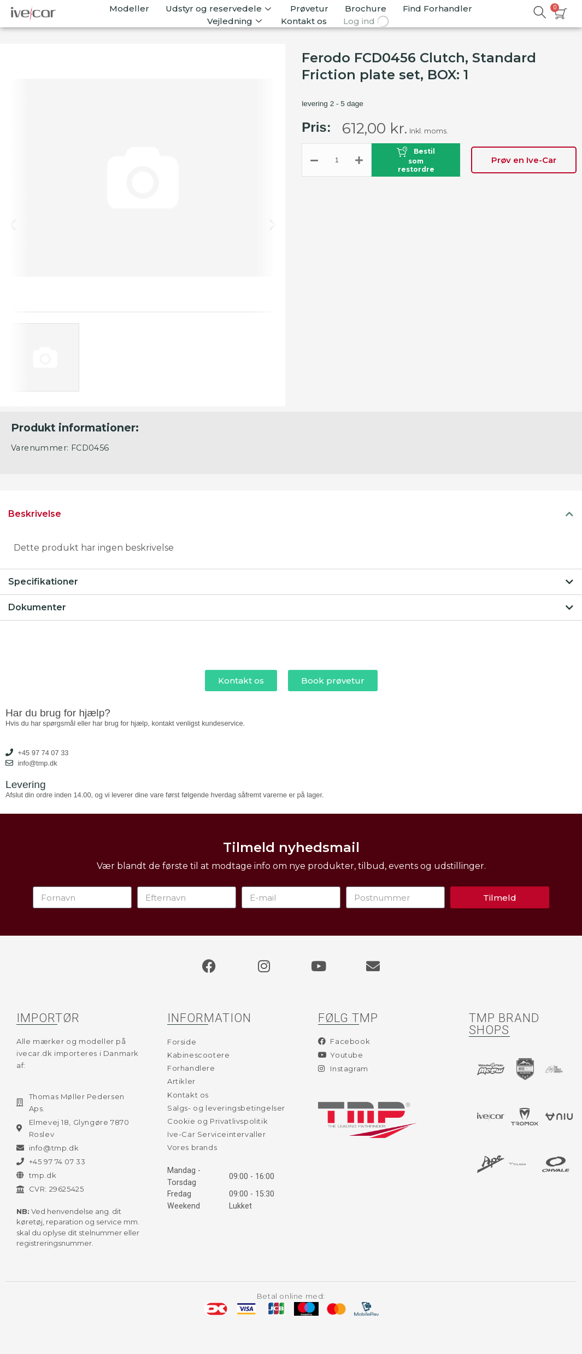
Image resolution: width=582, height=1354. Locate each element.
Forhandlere (191, 1068)
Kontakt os (304, 21)
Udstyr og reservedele (220, 8)
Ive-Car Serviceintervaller (216, 1134)
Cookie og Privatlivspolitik (217, 1121)
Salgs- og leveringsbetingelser (226, 1108)
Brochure (365, 8)
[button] (21, 225)
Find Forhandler (437, 8)
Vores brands (192, 1147)
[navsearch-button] (540, 14)
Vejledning (235, 21)
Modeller (129, 8)
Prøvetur (309, 8)
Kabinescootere (198, 1054)
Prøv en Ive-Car (523, 160)
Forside (181, 1041)
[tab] (291, 514)
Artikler (181, 1081)
